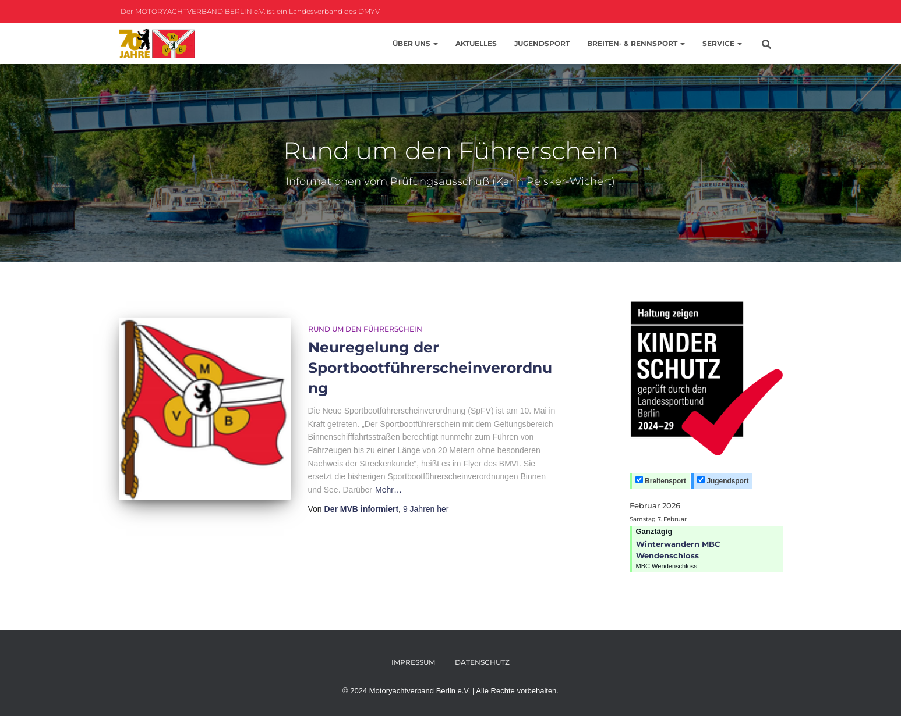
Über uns (415, 43)
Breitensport (660, 480)
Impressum (413, 662)
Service (722, 43)
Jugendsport (542, 43)
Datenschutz (482, 662)
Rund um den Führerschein (365, 329)
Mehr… (388, 489)
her (426, 509)
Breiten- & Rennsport (636, 43)
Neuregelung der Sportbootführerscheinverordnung (430, 368)
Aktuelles (476, 43)
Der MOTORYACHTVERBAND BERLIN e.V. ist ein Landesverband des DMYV (249, 11)
